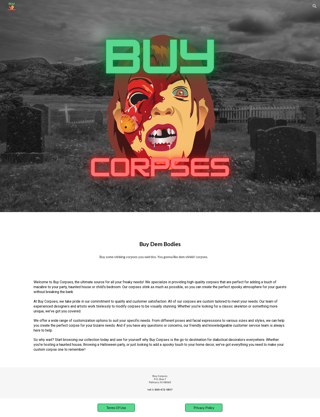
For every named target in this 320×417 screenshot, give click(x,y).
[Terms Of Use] (116, 408)
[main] (160, 244)
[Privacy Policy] (203, 408)
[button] (314, 6)
